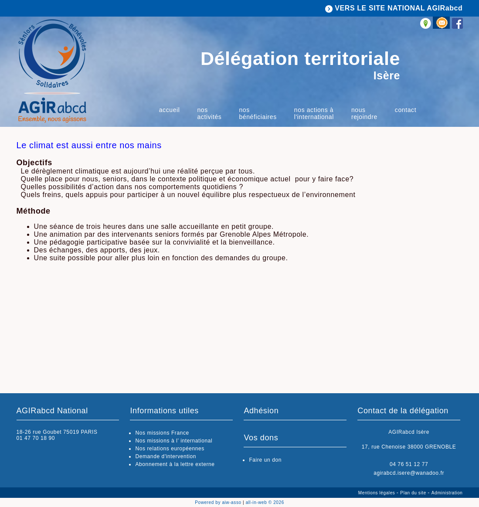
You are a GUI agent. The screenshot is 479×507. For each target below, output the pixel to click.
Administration (447, 492)
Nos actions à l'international (314, 113)
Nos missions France (162, 433)
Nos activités (209, 113)
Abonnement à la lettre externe (174, 464)
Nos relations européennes (169, 449)
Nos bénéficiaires (257, 113)
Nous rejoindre (364, 113)
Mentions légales (377, 492)
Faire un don (265, 460)
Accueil (169, 109)
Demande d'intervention (165, 456)
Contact (405, 109)
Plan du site (414, 492)
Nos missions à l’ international (173, 441)
